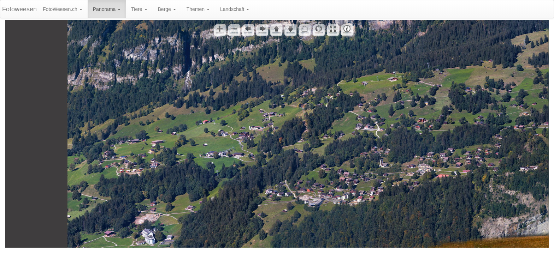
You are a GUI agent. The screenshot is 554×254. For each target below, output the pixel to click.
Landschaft (234, 9)
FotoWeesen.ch (62, 9)
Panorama (106, 9)
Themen (198, 9)
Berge (167, 9)
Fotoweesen (19, 9)
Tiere (139, 9)
